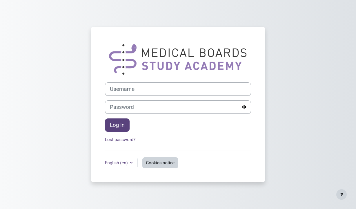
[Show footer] (341, 194)
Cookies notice (160, 162)
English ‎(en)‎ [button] (117, 162)
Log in (117, 125)
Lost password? (120, 139)
